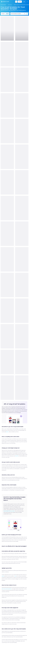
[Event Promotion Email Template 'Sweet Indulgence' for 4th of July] (21, 28)
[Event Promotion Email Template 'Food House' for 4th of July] (7, 208)
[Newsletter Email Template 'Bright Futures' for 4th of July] (7, 157)
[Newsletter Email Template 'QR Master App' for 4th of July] (7, 310)
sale (15, 576)
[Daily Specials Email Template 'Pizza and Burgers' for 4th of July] (21, 259)
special (3, 576)
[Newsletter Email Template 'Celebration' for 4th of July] (21, 362)
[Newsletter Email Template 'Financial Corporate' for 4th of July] (7, 362)
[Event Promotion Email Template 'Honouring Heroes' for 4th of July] (21, 285)
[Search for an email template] (17, 13)
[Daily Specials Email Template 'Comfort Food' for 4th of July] (7, 182)
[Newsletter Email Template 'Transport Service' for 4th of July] (7, 336)
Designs (3, 13)
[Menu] (27, 1)
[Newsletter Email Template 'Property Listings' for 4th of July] (21, 336)
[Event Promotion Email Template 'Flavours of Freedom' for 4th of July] (21, 208)
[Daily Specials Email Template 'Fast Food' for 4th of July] (7, 259)
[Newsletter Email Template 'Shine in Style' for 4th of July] (21, 387)
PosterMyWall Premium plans (9, 511)
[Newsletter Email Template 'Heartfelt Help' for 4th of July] (21, 105)
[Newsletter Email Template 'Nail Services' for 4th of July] (21, 310)
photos (7, 431)
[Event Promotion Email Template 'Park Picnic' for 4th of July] (7, 233)
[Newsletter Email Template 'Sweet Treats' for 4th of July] (7, 54)
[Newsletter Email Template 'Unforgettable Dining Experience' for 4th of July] (21, 80)
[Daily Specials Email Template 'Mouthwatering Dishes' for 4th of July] (21, 182)
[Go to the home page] (4, 2)
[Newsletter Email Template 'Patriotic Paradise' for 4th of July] (7, 387)
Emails (7, 13)
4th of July (10, 4)
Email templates (3, 4)
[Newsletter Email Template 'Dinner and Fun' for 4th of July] (7, 80)
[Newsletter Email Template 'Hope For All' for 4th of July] (21, 131)
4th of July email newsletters (6, 588)
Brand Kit (16, 455)
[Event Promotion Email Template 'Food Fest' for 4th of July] (21, 233)
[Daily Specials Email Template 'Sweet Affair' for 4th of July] (7, 285)
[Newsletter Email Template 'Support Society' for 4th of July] (7, 131)
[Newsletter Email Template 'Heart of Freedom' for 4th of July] (7, 105)
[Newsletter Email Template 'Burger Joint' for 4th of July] (7, 28)
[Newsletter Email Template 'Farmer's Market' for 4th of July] (21, 54)
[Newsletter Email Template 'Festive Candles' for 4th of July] (21, 157)
